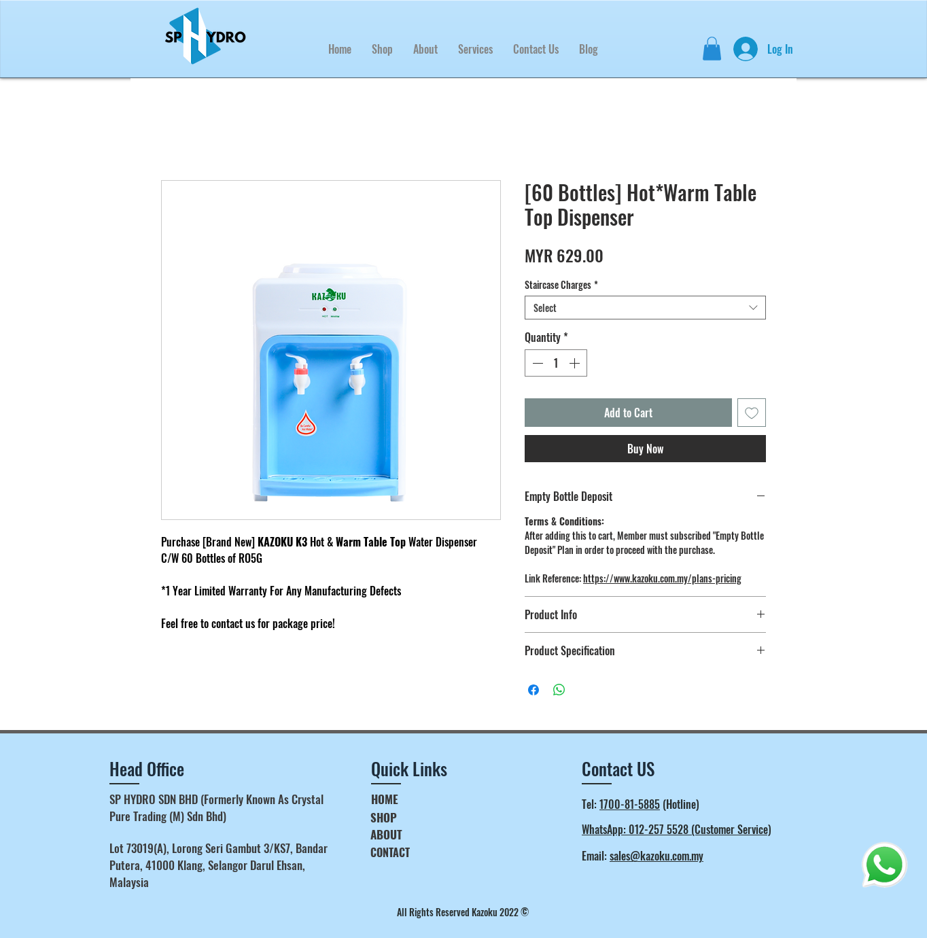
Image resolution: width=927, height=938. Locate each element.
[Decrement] (536, 363)
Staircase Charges (561, 284)
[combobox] (645, 307)
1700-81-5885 (629, 804)
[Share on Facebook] (533, 690)
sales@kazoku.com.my (656, 856)
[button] (475, 49)
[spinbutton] (556, 363)
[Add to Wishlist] (751, 412)
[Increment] (575, 363)
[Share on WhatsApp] (559, 690)
